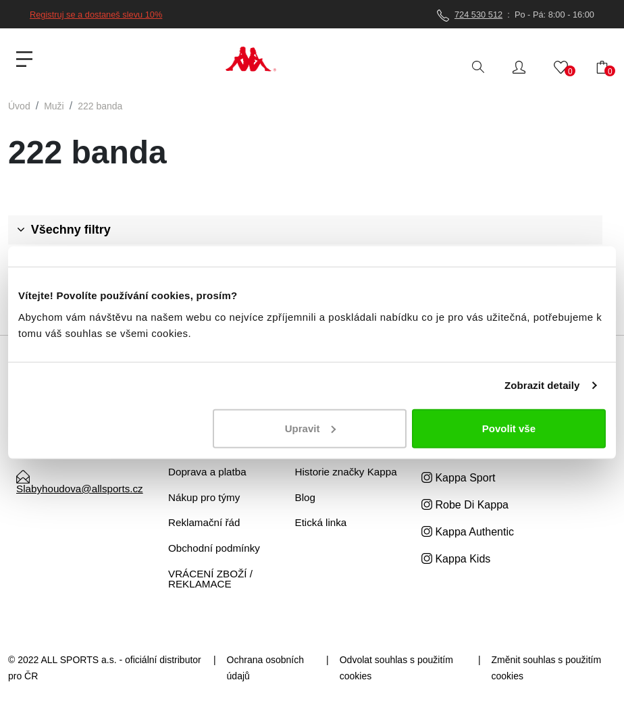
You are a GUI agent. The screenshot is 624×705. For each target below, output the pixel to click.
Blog (305, 497)
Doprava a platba (207, 471)
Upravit (310, 428)
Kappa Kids (455, 559)
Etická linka (321, 522)
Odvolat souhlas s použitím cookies (396, 667)
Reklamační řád (204, 522)
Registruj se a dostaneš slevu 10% (96, 14)
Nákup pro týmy (204, 497)
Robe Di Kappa (465, 505)
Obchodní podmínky (214, 548)
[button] (519, 66)
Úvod (19, 106)
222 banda (100, 106)
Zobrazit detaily (542, 385)
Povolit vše (509, 428)
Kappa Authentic (467, 532)
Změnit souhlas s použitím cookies (547, 667)
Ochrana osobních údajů (265, 667)
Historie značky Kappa (346, 471)
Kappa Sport (458, 478)
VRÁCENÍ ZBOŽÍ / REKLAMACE (210, 579)
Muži (54, 106)
